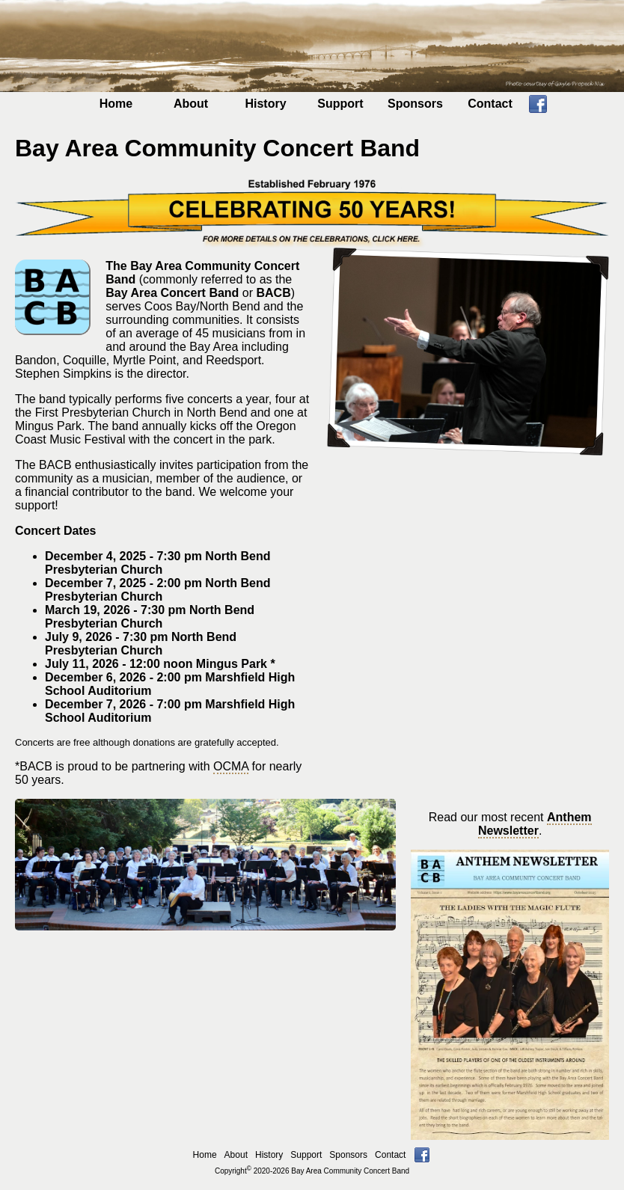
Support (340, 103)
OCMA (230, 766)
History (265, 103)
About (191, 103)
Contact (490, 103)
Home (116, 103)
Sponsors (415, 103)
